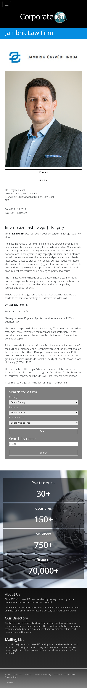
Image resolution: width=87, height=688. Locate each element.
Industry (13, 407)
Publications (17, 674)
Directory (28, 674)
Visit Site (43, 180)
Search (43, 431)
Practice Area (16, 417)
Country (13, 397)
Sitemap (16, 677)
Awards (37, 674)
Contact (43, 172)
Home (7, 674)
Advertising (47, 674)
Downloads (9, 682)
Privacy (7, 677)
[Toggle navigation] (6, 4)
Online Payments (69, 674)
